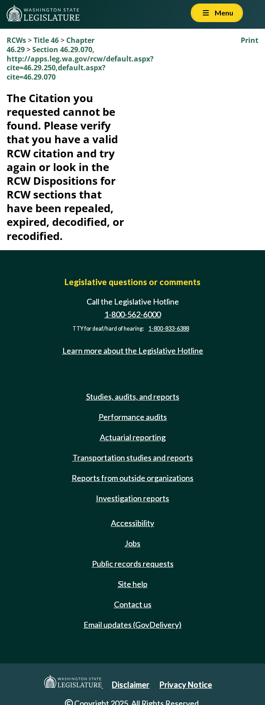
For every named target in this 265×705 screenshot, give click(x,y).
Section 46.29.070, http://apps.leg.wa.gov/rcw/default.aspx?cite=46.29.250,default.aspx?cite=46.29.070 (80, 63)
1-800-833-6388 (168, 328)
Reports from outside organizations (132, 478)
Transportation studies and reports (132, 457)
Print (249, 40)
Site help (133, 584)
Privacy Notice (185, 685)
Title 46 (46, 40)
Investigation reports (132, 498)
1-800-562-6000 (132, 314)
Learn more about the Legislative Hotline (132, 350)
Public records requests (133, 563)
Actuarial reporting (133, 437)
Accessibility (132, 523)
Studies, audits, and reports (132, 396)
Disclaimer (130, 685)
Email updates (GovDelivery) (132, 624)
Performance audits (132, 417)
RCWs (16, 40)
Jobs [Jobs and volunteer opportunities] (132, 543)
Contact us (132, 604)
